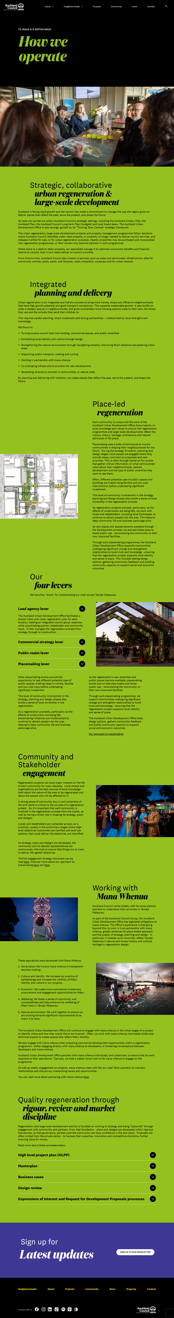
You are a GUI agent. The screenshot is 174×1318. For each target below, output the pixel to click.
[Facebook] (36, 1310)
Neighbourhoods (73, 6)
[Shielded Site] (76, 1310)
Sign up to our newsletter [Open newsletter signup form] (135, 1252)
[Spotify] (63, 1310)
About (49, 6)
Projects (97, 6)
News (134, 6)
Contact (151, 6)
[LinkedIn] (50, 1310)
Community (116, 6)
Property (131, 1289)
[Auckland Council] (146, 1309)
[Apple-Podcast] (70, 1310)
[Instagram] (43, 1310)
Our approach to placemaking (106, 733)
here (26, 861)
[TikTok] (56, 1310)
